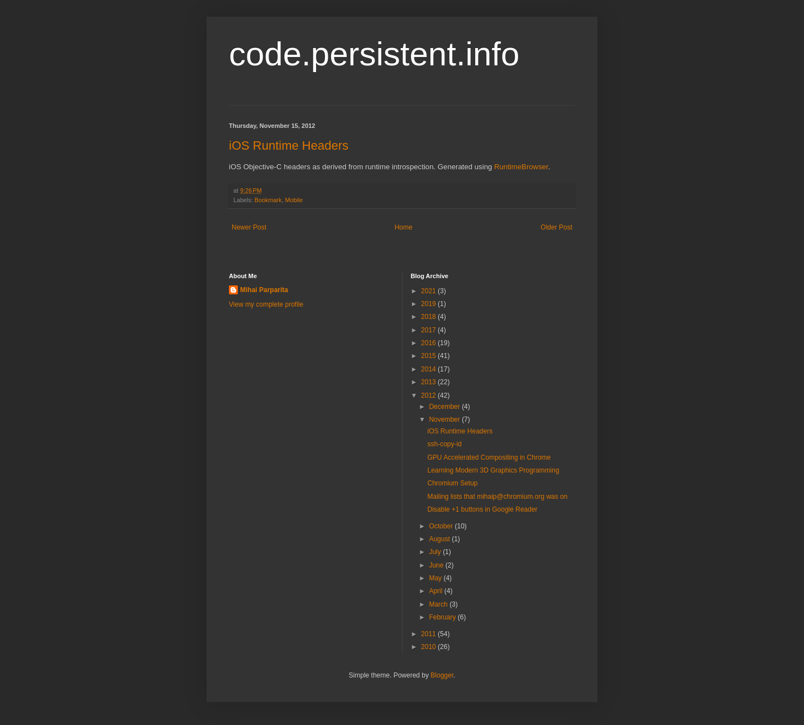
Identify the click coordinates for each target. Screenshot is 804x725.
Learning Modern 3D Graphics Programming (493, 470)
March (439, 604)
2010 (429, 647)
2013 (429, 382)
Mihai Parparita (264, 290)
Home (404, 227)
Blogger (441, 675)
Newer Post (249, 227)
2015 (429, 356)
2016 (429, 343)
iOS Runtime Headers (288, 145)
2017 (429, 330)
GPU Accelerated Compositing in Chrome (489, 457)
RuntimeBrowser (521, 167)
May (436, 578)
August (440, 539)
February (443, 617)
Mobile (294, 200)
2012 (429, 395)
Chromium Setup (452, 483)
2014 (429, 369)
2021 (429, 291)
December (445, 407)
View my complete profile (266, 304)
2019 (429, 304)
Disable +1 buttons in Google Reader (482, 509)
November (445, 419)
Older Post (556, 227)
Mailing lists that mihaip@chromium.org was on (497, 496)
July (436, 552)
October (441, 526)
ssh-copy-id (444, 444)
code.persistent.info (374, 54)
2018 (429, 317)
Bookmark (268, 200)
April (436, 591)
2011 (429, 634)
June (437, 565)
